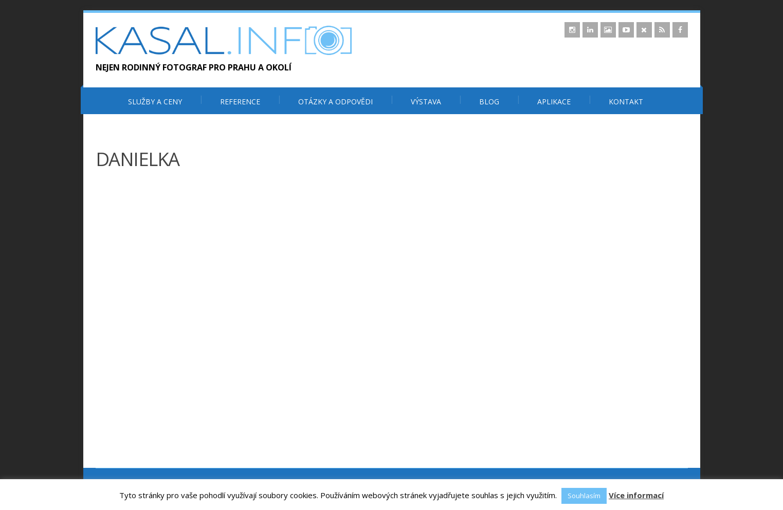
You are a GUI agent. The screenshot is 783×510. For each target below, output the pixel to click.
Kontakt (626, 101)
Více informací (636, 495)
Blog (489, 101)
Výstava (426, 101)
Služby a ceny (155, 101)
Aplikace (554, 101)
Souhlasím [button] (584, 495)
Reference (240, 101)
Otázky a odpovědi (335, 101)
